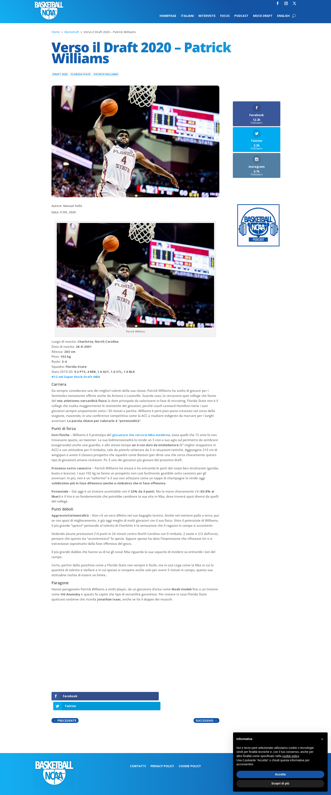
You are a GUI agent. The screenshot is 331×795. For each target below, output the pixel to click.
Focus (225, 16)
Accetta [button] (280, 774)
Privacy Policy (162, 756)
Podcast (241, 16)
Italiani (187, 16)
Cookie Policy (190, 756)
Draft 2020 (60, 74)
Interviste (207, 16)
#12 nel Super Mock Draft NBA (76, 377)
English (283, 16)
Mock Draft (263, 16)
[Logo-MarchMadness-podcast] (258, 245)
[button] (322, 739)
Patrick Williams (106, 74)
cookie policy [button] (290, 756)
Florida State (81, 74)
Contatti (138, 756)
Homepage (168, 16)
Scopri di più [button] (280, 783)
